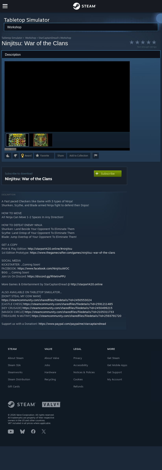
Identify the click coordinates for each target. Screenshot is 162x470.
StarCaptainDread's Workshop (55, 37)
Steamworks (15, 372)
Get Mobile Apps (117, 365)
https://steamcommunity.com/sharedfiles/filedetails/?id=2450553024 (47, 300)
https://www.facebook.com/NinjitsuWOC (43, 268)
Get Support (114, 372)
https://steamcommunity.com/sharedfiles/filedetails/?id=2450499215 (67, 308)
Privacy (77, 358)
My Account (114, 379)
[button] (40, 140)
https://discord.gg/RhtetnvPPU (46, 276)
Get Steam (113, 358)
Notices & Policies (84, 372)
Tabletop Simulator (12, 37)
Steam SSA (14, 365)
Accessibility (80, 365)
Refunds (78, 386)
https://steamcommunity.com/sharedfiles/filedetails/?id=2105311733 (69, 312)
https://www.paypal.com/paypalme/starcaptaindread (72, 323)
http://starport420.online (87, 284)
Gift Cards (14, 386)
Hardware (50, 372)
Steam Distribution (19, 379)
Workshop (30, 37)
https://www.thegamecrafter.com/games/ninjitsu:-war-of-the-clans (72, 252)
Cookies (78, 379)
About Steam (16, 358)
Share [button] (60, 155)
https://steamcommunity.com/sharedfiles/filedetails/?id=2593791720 (76, 315)
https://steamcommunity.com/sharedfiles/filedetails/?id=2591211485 (68, 304)
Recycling (50, 379)
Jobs (47, 365)
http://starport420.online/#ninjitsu (50, 248)
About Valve (51, 358)
